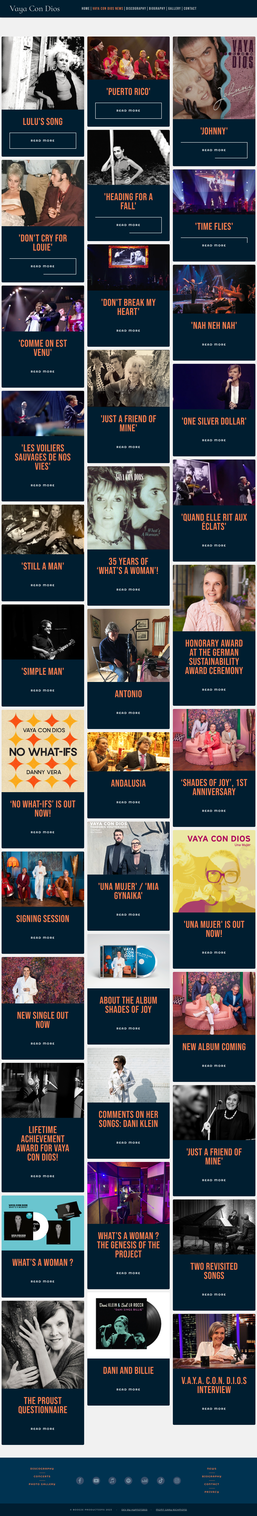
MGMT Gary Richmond (171, 1509)
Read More (43, 140)
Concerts (42, 1476)
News (212, 1468)
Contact (190, 8)
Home (86, 8)
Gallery (174, 8)
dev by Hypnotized (134, 1509)
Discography (136, 8)
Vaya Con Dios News (108, 8)
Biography (157, 8)
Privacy (212, 1492)
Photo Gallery (42, 1484)
